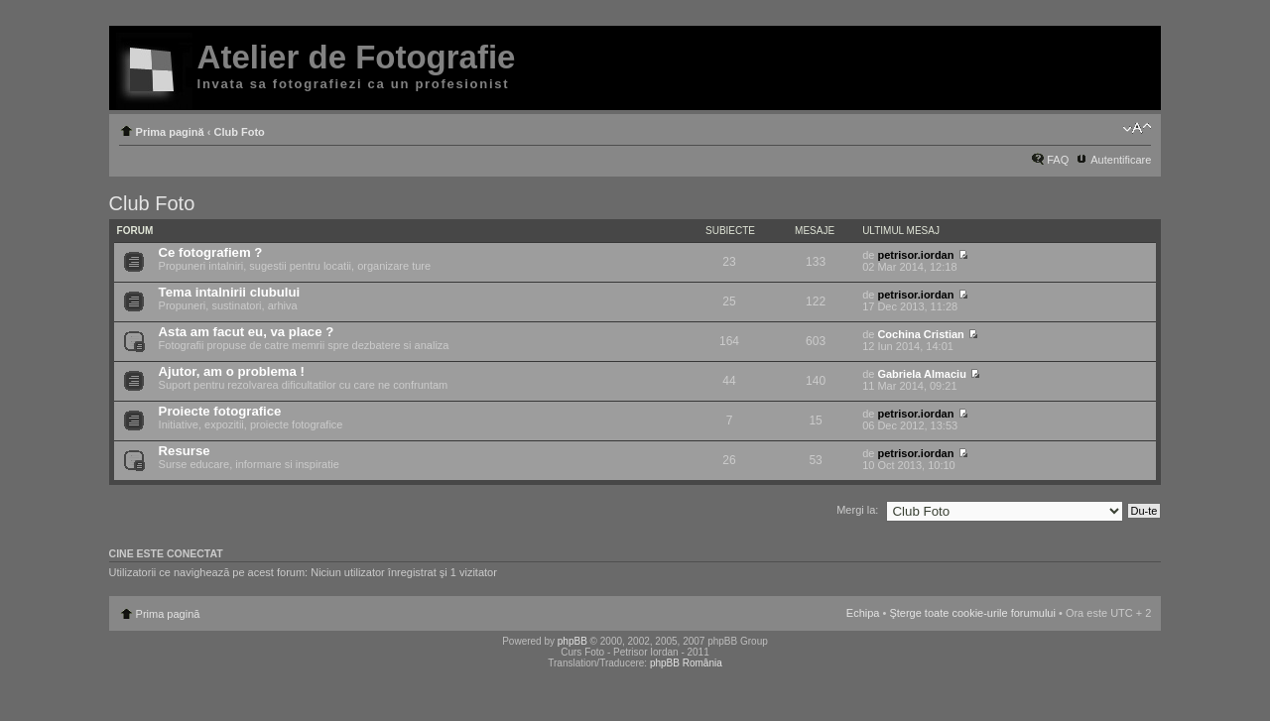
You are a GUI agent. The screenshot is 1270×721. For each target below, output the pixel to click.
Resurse (184, 450)
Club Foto (238, 132)
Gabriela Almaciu (921, 374)
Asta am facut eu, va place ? (246, 331)
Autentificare (1120, 160)
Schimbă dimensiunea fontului (1136, 128)
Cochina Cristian (920, 334)
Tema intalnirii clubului (230, 292)
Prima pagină (170, 132)
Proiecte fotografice (220, 411)
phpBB (572, 641)
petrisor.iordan (915, 255)
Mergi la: (857, 510)
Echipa (863, 613)
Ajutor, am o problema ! (232, 371)
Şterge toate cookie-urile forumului (972, 613)
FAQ (1058, 160)
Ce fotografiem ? (211, 252)
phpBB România (686, 663)
